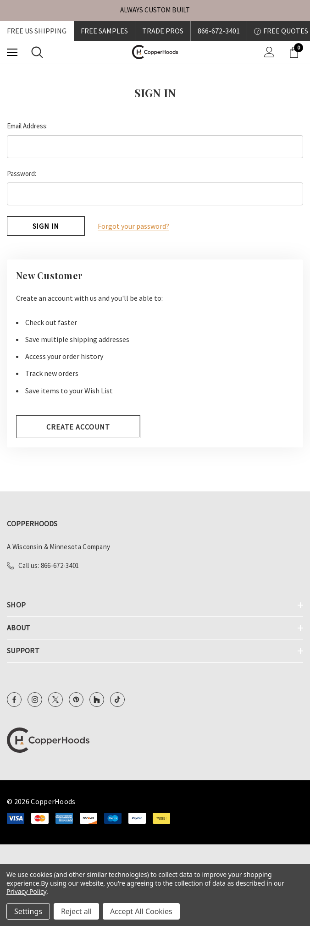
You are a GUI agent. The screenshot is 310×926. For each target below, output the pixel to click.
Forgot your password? (133, 226)
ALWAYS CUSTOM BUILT (155, 10)
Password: (21, 173)
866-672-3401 (219, 30)
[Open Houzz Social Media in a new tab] (96, 698)
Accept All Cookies (141, 911)
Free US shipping (36, 30)
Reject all (76, 911)
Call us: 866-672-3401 (48, 565)
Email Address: (27, 125)
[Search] (37, 52)
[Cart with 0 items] (295, 52)
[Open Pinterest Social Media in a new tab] (76, 698)
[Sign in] (269, 52)
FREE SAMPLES (104, 30)
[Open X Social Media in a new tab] (55, 698)
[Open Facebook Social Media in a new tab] (14, 698)
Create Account (78, 426)
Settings (28, 911)
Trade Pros (162, 30)
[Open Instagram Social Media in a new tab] (35, 698)
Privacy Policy (26, 891)
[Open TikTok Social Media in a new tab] (117, 698)
